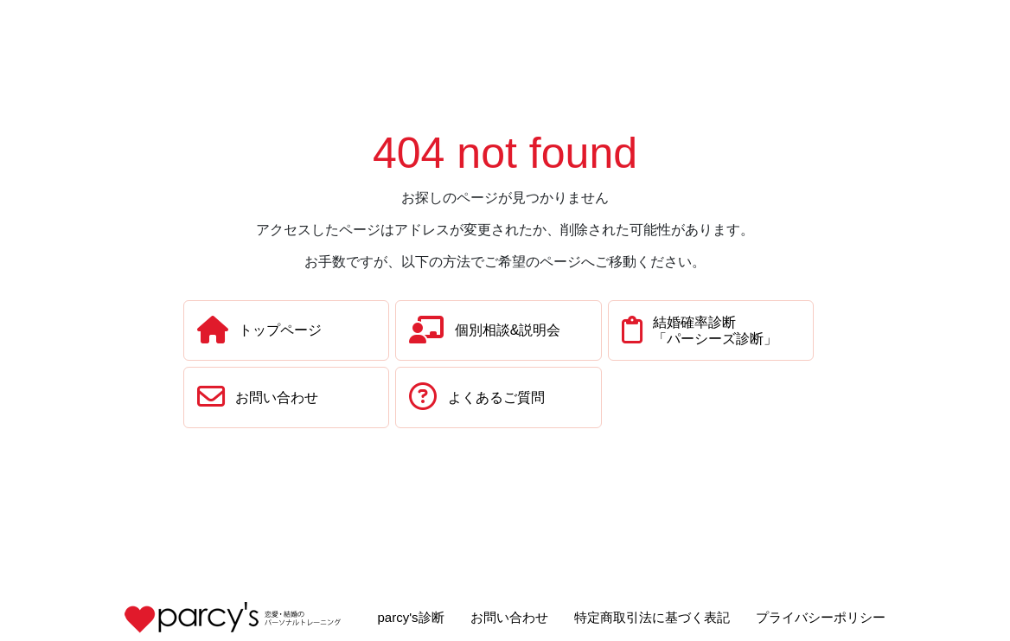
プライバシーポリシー (820, 617)
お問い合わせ (509, 617)
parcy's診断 (410, 617)
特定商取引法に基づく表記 (652, 617)
